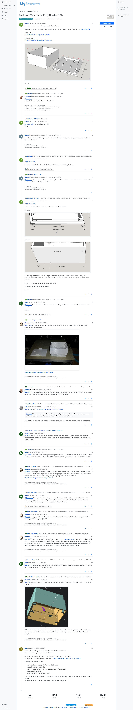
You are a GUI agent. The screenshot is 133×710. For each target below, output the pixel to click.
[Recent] (8, 12)
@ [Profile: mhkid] (27, 472)
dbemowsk (28, 322)
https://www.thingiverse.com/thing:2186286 (39, 372)
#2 (92, 96)
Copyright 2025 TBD (49, 707)
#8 (92, 302)
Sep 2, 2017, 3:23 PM (39, 302)
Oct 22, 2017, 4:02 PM (39, 452)
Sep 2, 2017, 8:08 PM (45, 389)
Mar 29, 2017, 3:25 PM (41, 121)
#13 (92, 452)
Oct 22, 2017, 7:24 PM (39, 495)
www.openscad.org (67, 539)
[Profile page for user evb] (21, 649)
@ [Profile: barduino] (28, 99)
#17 (92, 536)
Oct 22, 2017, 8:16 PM (41, 579)
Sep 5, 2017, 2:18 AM (52, 406)
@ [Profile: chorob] (27, 392)
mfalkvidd (27, 389)
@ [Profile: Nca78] (27, 435)
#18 (92, 562)
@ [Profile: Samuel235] (30, 161)
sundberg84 (28, 96)
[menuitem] (124, 2)
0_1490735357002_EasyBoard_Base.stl (37, 35)
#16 (92, 514)
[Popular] (8, 19)
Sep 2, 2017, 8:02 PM (41, 322)
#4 (92, 135)
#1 (92, 23)
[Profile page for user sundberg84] (21, 98)
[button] (8, 704)
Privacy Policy (73, 707)
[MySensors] (8, 2)
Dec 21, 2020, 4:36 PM (38, 648)
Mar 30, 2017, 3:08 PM (41, 159)
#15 (92, 495)
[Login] (124, 2)
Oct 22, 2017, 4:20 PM (41, 469)
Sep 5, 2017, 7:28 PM (39, 433)
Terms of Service (84, 707)
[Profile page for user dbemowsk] (21, 324)
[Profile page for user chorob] (21, 303)
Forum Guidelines (62, 707)
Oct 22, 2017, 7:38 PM (41, 536)
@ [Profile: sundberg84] (85, 29)
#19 (92, 579)
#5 (92, 159)
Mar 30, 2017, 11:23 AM (55, 135)
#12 (92, 433)
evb (26, 648)
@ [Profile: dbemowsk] (29, 498)
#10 (92, 389)
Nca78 (26, 406)
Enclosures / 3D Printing (26, 19)
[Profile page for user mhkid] (21, 453)
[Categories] (8, 8)
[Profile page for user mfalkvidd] (21, 391)
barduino (27, 23)
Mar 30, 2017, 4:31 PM (55, 177)
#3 (92, 121)
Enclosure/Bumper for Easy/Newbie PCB (50, 409)
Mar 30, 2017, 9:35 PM (41, 201)
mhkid (26, 452)
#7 (92, 201)
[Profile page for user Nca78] (21, 408)
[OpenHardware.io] (8, 5)
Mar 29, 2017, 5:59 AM (55, 96)
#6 (92, 177)
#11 (92, 406)
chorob (26, 302)
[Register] (124, 9)
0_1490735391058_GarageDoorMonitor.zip (38, 40)
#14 (92, 469)
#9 (92, 322)
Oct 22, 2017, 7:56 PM (39, 562)
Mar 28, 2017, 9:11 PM (40, 23)
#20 (92, 648)
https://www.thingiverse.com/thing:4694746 (67, 658)
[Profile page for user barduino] (21, 25)
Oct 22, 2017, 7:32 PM (41, 514)
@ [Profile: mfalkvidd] (28, 409)
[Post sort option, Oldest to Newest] (107, 26)
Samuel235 (28, 135)
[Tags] (8, 15)
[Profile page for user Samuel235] (21, 136)
